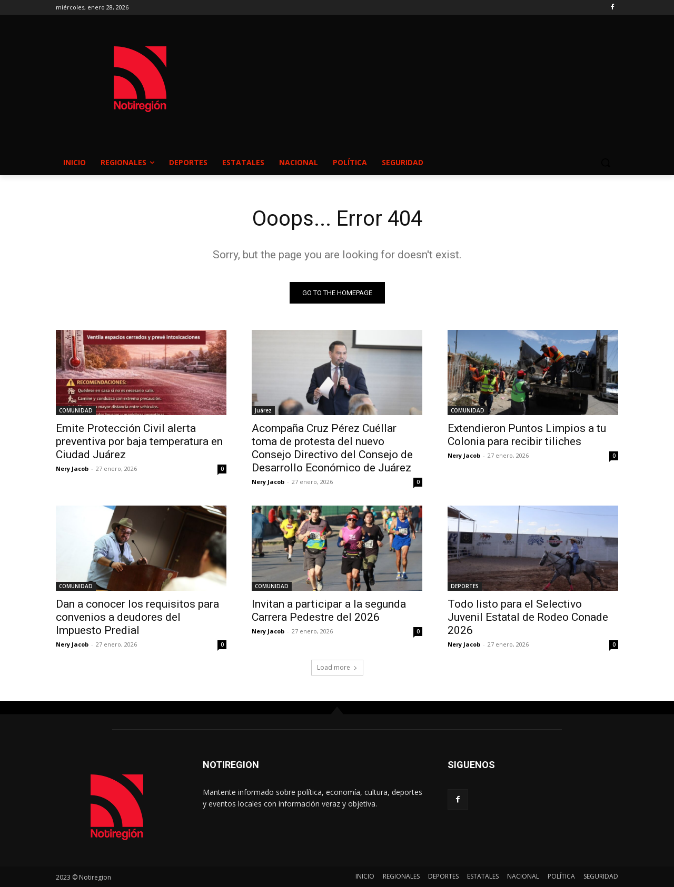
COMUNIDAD (76, 410)
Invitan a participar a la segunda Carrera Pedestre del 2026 (329, 610)
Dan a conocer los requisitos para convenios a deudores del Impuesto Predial (137, 617)
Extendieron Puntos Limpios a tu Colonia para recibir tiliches (527, 435)
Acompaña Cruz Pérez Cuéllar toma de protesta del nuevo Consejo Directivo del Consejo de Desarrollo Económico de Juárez (332, 448)
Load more (337, 667)
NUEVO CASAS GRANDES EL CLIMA (421, 68)
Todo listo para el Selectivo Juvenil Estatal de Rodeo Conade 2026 (528, 617)
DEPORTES (465, 586)
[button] (605, 162)
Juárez (263, 410)
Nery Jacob (72, 468)
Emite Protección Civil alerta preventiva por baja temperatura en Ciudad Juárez (139, 441)
